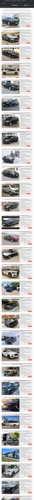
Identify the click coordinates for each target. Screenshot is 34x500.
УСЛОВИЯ (25, 3)
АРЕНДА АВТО (9, 3)
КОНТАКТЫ (28, 3)
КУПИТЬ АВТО (13, 3)
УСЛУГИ (22, 3)
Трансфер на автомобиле (17, 14)
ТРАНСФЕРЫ (18, 3)
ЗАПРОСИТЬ (28, 58)
